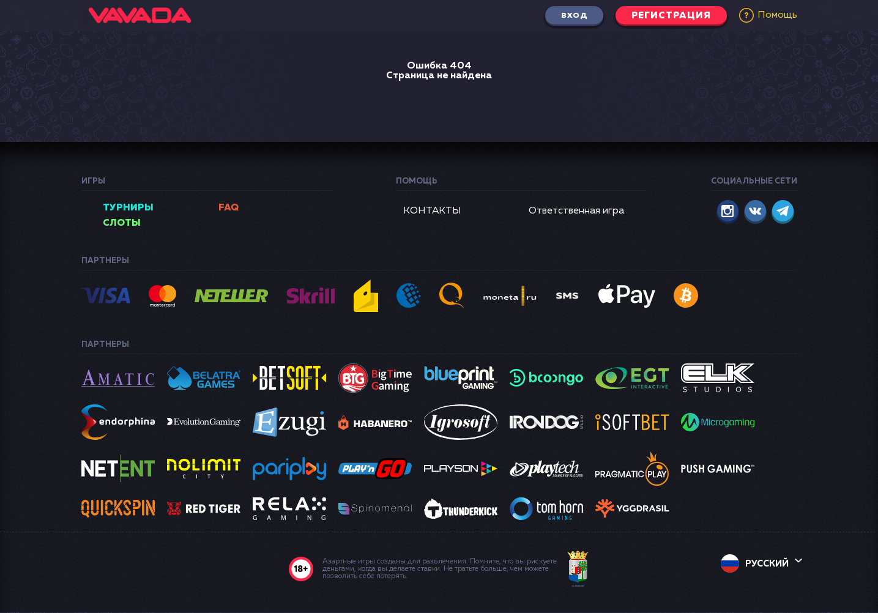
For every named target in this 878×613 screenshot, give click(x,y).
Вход (564, 15)
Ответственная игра (576, 211)
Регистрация (668, 15)
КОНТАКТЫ (432, 211)
